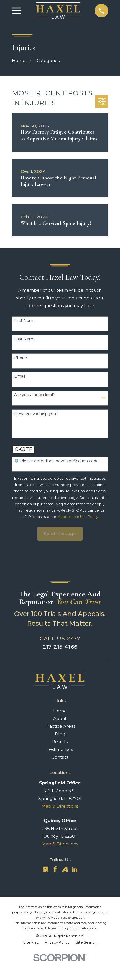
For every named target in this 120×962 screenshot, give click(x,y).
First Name (25, 320)
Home (60, 710)
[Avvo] (65, 869)
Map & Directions (60, 806)
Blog (60, 734)
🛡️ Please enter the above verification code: (56, 461)
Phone (20, 358)
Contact (60, 757)
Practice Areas (60, 726)
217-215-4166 (60, 646)
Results (60, 741)
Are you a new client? (35, 395)
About (60, 718)
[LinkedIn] (75, 869)
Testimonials (60, 749)
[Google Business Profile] (46, 869)
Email (19, 376)
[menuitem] (31, 942)
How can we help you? (36, 413)
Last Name (25, 339)
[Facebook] (55, 869)
